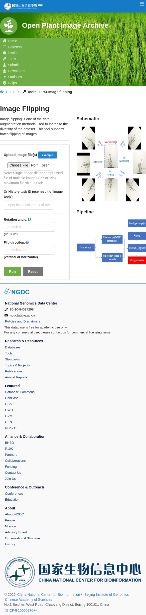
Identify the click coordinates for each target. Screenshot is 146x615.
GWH (9, 410)
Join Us (10, 478)
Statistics (12, 77)
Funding (11, 466)
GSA (8, 404)
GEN (8, 422)
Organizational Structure (22, 538)
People (10, 520)
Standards (12, 359)
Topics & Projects (17, 365)
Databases (12, 347)
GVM (8, 416)
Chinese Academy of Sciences (28, 600)
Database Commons (20, 392)
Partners (11, 455)
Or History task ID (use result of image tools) (33, 194)
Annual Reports (16, 377)
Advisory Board (16, 532)
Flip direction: (17, 242)
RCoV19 (11, 428)
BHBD (9, 443)
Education (12, 499)
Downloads (13, 71)
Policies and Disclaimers (22, 321)
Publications (13, 371)
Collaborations (15, 460)
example (47, 155)
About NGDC (14, 514)
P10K (9, 449)
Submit (10, 65)
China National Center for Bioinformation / (50, 595)
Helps (9, 83)
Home (9, 41)
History (10, 544)
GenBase (11, 398)
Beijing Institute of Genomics (106, 595)
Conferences (14, 493)
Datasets (12, 47)
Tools (9, 59)
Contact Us (13, 472)
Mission (10, 526)
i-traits (9, 53)
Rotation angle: (18, 219)
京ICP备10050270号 (21, 611)
